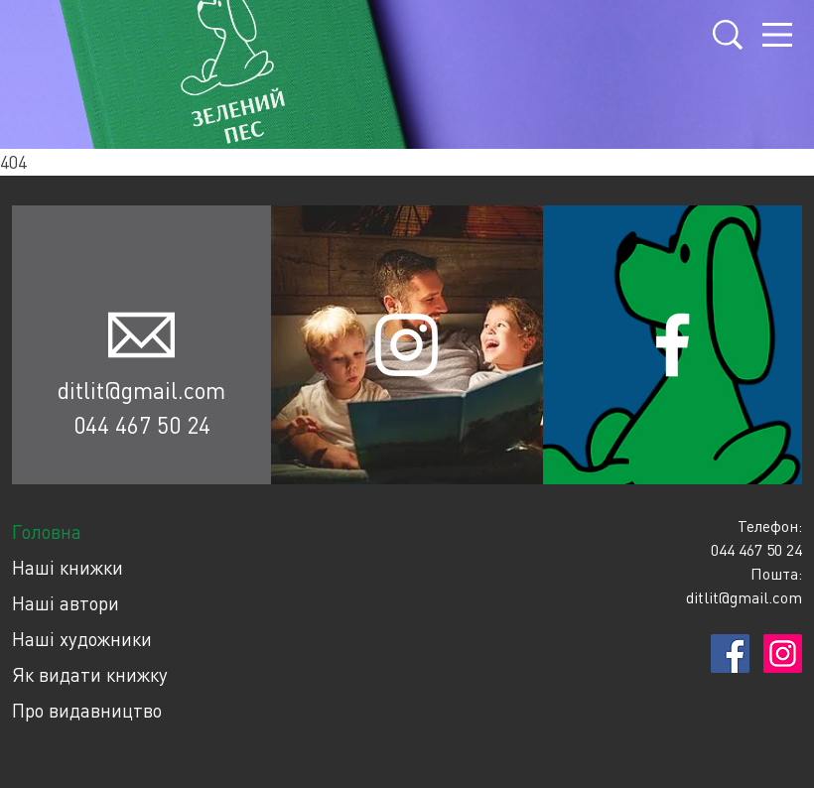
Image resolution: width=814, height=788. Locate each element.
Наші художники (82, 638)
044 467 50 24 (141, 425)
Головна (46, 531)
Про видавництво (87, 710)
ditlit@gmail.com (141, 390)
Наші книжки (67, 567)
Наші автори (65, 602)
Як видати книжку (90, 674)
